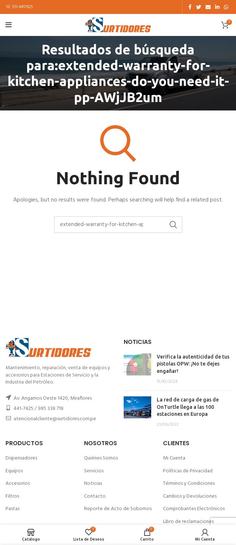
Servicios (94, 471)
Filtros (12, 496)
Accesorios (18, 483)
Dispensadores (21, 458)
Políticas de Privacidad (188, 471)
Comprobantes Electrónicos (194, 509)
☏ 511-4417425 (19, 7)
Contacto (95, 496)
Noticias (93, 483)
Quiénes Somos (101, 458)
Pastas (12, 509)
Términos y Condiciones (189, 483)
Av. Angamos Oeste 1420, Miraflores (53, 398)
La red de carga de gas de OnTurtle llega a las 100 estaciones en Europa (188, 407)
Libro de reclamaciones (188, 521)
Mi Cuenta (174, 458)
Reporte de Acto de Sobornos (118, 509)
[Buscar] (118, 224)
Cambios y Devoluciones (190, 496)
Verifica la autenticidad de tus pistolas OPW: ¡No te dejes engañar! (193, 364)
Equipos (14, 471)
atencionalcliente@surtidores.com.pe (55, 419)
